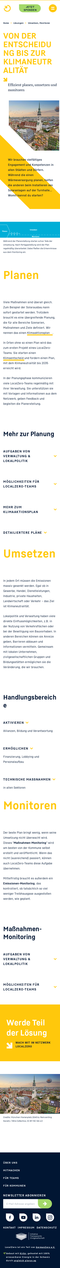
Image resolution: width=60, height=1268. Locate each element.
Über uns (10, 1162)
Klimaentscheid (13, 358)
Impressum (26, 1227)
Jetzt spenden (30, 8)
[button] (30, 457)
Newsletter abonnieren (24, 1195)
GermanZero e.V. (45, 1247)
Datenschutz (47, 1227)
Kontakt (9, 1227)
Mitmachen (11, 1170)
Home (6, 23)
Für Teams (11, 1178)
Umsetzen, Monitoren (39, 23)
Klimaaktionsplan (38, 332)
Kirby (23, 1253)
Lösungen (18, 23)
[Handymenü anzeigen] (53, 8)
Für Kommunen (14, 1185)
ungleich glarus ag (25, 1260)
